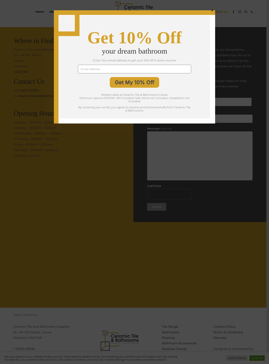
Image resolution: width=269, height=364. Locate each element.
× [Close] (212, 10)
